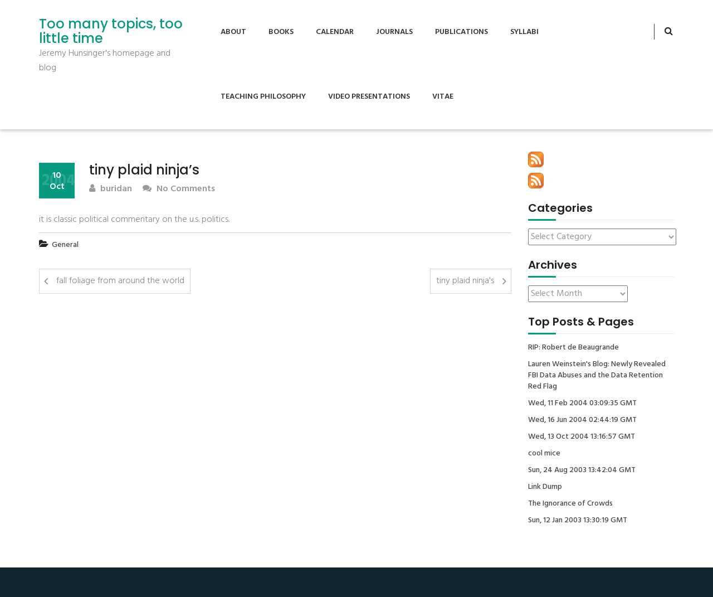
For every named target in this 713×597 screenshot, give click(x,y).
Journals (394, 32)
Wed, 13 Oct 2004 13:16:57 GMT (581, 437)
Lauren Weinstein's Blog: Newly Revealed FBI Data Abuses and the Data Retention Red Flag (597, 375)
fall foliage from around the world (120, 281)
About (233, 32)
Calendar (335, 32)
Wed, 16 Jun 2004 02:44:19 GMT (582, 420)
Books (281, 32)
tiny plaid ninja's (465, 281)
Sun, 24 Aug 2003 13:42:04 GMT (582, 470)
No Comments (179, 189)
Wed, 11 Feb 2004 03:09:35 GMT (582, 403)
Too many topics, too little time (111, 31)
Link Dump (545, 487)
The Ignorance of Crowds (570, 503)
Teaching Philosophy (263, 96)
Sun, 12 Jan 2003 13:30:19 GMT (577, 520)
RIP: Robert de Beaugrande (573, 347)
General (65, 245)
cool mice (544, 453)
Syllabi (524, 32)
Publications (461, 32)
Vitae (442, 96)
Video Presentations (369, 96)
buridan (110, 189)
